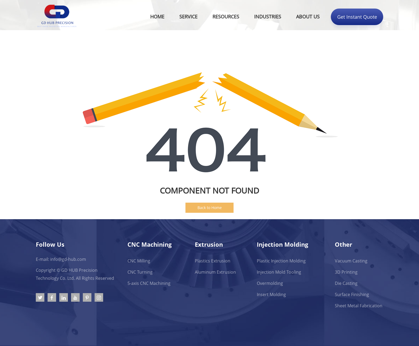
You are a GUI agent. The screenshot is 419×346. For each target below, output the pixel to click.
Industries (267, 16)
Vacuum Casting (351, 261)
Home (157, 16)
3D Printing (346, 272)
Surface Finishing (352, 294)
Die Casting (346, 283)
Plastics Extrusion (212, 261)
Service (188, 16)
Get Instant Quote (357, 17)
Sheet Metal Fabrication (358, 306)
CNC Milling (138, 261)
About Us (308, 16)
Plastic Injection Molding (281, 261)
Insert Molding (271, 294)
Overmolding (270, 283)
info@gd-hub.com (68, 259)
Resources (225, 16)
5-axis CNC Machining (148, 283)
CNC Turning (140, 272)
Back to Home (209, 207)
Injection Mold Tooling (279, 272)
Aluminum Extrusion (215, 272)
